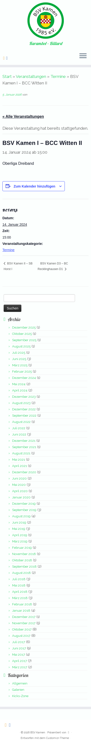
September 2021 (24, 447)
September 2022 (24, 415)
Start (7, 76)
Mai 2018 (18, 585)
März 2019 (19, 541)
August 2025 (21, 346)
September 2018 (24, 566)
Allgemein (19, 683)
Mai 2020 (19, 485)
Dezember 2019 (24, 503)
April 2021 (19, 466)
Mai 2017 (18, 654)
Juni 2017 (19, 648)
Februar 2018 (22, 604)
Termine (58, 76)
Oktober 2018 (22, 560)
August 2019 (21, 516)
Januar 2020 (21, 497)
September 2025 (24, 340)
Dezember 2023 (24, 396)
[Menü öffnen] (83, 56)
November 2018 (24, 554)
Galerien (18, 689)
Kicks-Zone (20, 696)
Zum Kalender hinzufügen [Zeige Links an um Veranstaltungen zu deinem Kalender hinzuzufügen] (34, 186)
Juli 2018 (18, 579)
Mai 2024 (18, 384)
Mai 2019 (18, 529)
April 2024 (19, 390)
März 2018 (20, 598)
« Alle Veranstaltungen (23, 116)
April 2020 (20, 491)
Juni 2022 (19, 434)
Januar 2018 (21, 610)
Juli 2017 (18, 642)
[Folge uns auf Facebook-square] (7, 58)
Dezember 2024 (24, 378)
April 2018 (19, 592)
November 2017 (23, 623)
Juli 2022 (18, 428)
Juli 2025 (18, 352)
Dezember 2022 (24, 409)
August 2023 (21, 403)
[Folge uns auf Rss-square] (4, 58)
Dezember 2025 (24, 327)
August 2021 (21, 453)
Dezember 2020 (24, 472)
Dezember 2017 (23, 617)
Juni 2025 (19, 359)
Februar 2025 (22, 371)
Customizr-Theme (57, 738)
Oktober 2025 (22, 334)
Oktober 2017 (22, 629)
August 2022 (21, 422)
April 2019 (19, 535)
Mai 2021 (18, 459)
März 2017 (19, 667)
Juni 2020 (19, 478)
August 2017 (21, 636)
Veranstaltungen (31, 76)
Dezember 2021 (23, 441)
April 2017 (19, 661)
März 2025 (19, 365)
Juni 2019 (19, 522)
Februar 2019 (22, 547)
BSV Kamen (37, 732)
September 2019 (24, 510)
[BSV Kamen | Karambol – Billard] (45, 20)
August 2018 (21, 573)
